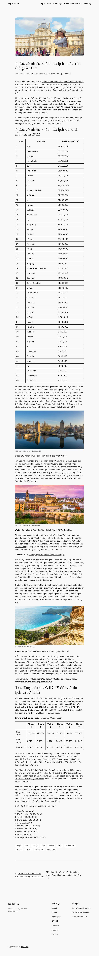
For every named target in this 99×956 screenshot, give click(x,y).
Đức (26, 846)
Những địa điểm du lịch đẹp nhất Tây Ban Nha (51, 530)
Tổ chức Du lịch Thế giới (64, 710)
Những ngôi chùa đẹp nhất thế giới (36, 682)
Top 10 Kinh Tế (65, 74)
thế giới (28, 849)
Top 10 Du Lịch (53, 74)
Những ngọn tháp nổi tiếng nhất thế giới (46, 555)
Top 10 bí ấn (13, 3)
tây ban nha (70, 846)
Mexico (51, 846)
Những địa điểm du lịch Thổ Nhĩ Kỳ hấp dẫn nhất (47, 651)
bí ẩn (69, 544)
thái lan (19, 849)
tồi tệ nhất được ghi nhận (31, 759)
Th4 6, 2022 (19, 74)
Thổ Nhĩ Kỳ (39, 849)
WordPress (24, 947)
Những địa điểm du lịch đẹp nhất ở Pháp (48, 456)
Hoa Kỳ (35, 846)
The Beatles (20, 547)
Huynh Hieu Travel (36, 74)
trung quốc (51, 849)
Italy (43, 846)
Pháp (60, 846)
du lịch (19, 846)
